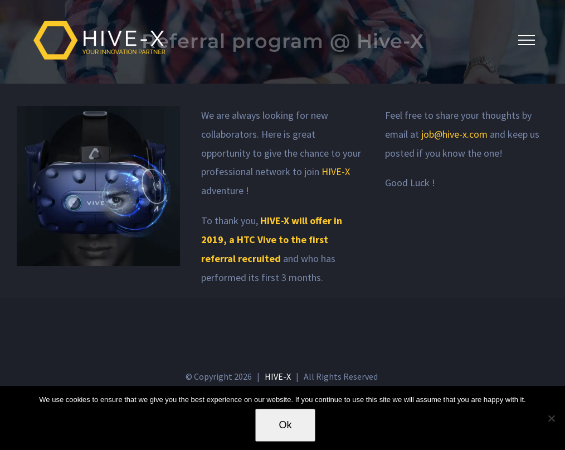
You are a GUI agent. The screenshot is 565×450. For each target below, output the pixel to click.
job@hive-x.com (454, 134)
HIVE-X (336, 171)
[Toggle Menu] (526, 40)
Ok (285, 424)
